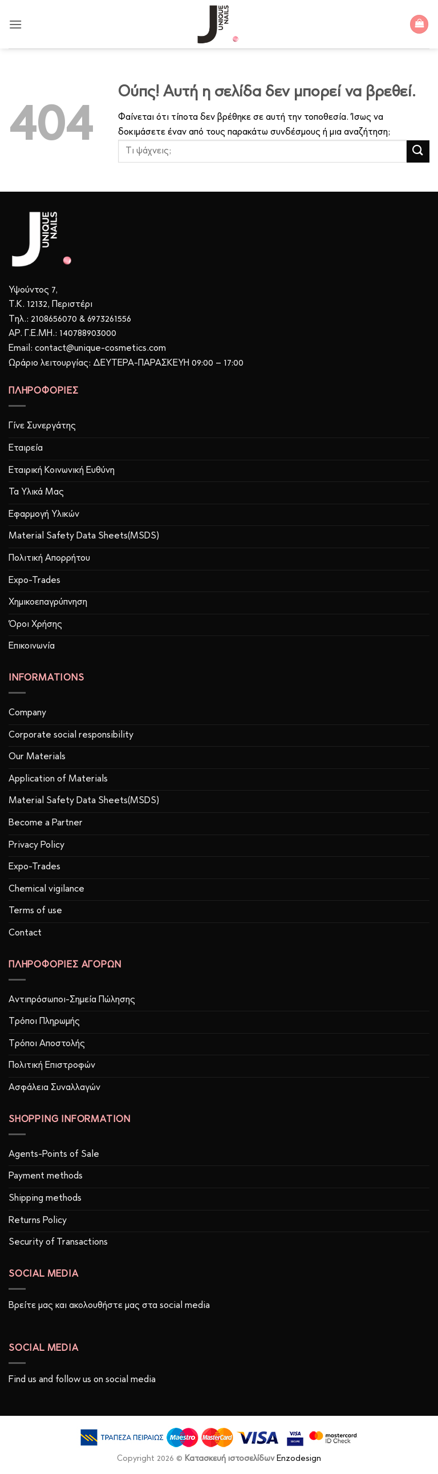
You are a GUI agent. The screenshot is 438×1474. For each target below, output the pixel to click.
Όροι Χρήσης (35, 624)
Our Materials (37, 757)
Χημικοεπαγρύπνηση (48, 602)
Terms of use (35, 911)
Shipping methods (45, 1198)
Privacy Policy (36, 845)
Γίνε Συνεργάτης (42, 426)
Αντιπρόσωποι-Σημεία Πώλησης (72, 1000)
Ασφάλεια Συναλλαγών (54, 1087)
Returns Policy (38, 1220)
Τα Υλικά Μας (36, 492)
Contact (25, 933)
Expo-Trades (34, 580)
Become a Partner (46, 823)
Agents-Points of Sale (55, 1154)
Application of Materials (58, 779)
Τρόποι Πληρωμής (44, 1021)
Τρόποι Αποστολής (47, 1043)
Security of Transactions (58, 1242)
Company (27, 713)
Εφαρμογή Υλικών (44, 514)
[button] (15, 24)
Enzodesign (299, 1459)
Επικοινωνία (32, 646)
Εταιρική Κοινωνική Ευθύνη (62, 470)
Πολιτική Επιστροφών (52, 1065)
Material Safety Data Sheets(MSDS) (84, 536)
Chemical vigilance (46, 889)
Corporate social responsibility (71, 735)
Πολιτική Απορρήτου (49, 558)
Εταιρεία (26, 448)
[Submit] (418, 151)
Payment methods (46, 1176)
